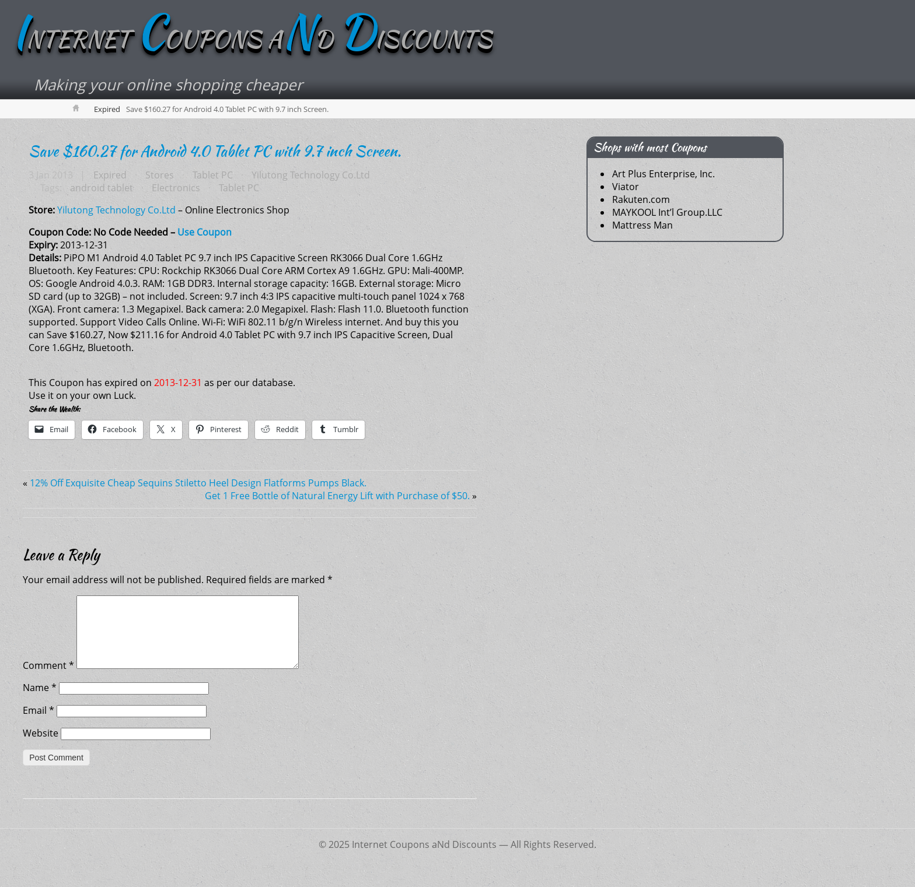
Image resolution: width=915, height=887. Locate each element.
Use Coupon (204, 232)
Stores (159, 175)
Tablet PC (213, 175)
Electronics (176, 187)
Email (38, 724)
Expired (107, 109)
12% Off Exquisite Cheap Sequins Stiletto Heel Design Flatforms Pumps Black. (198, 482)
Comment (48, 679)
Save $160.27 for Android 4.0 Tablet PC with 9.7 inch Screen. (215, 151)
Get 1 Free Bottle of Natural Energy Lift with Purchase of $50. (337, 495)
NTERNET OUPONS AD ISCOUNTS (252, 39)
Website (40, 747)
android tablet (101, 187)
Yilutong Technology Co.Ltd (311, 175)
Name (40, 701)
